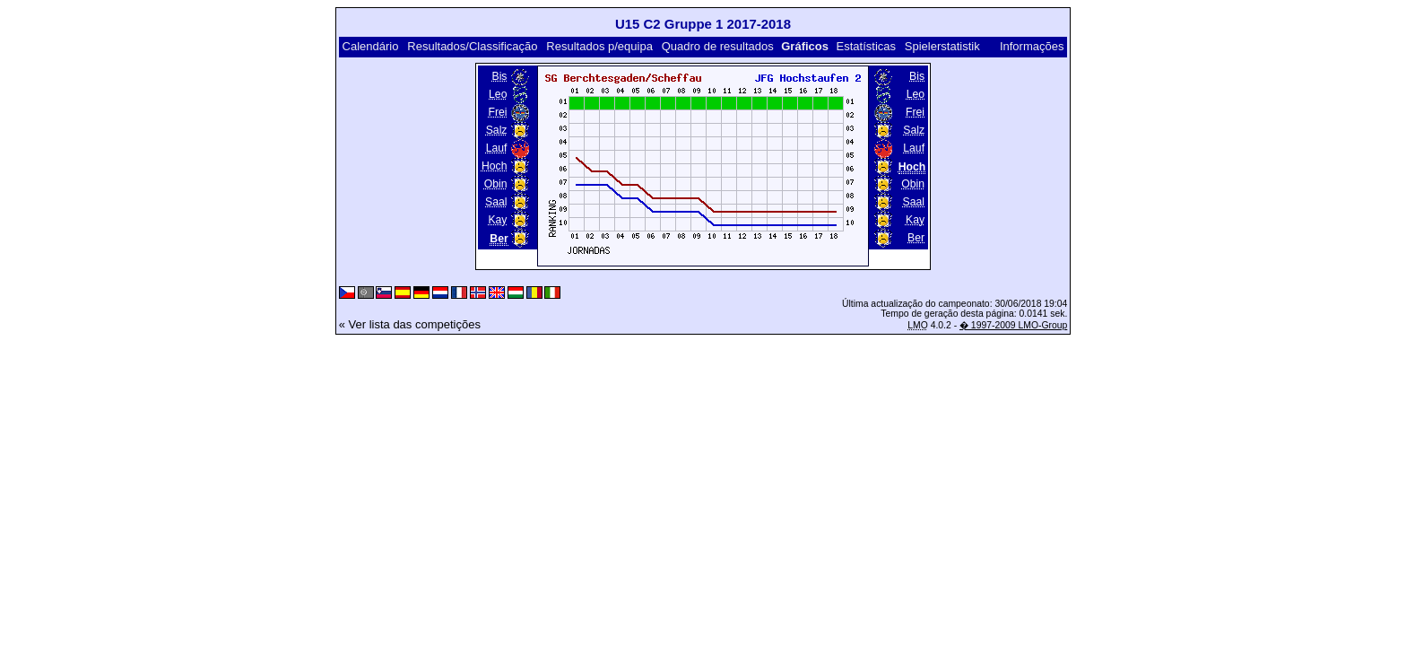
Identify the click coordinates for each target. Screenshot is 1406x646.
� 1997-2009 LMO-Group (1013, 325)
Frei (497, 112)
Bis (499, 76)
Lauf (497, 148)
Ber (915, 237)
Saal (496, 202)
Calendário (371, 46)
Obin (496, 184)
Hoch (495, 166)
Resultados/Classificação (472, 46)
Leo (498, 94)
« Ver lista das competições (410, 324)
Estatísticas (866, 46)
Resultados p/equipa (599, 46)
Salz (497, 130)
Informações (1032, 46)
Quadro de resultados (718, 46)
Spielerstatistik (942, 46)
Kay (497, 220)
